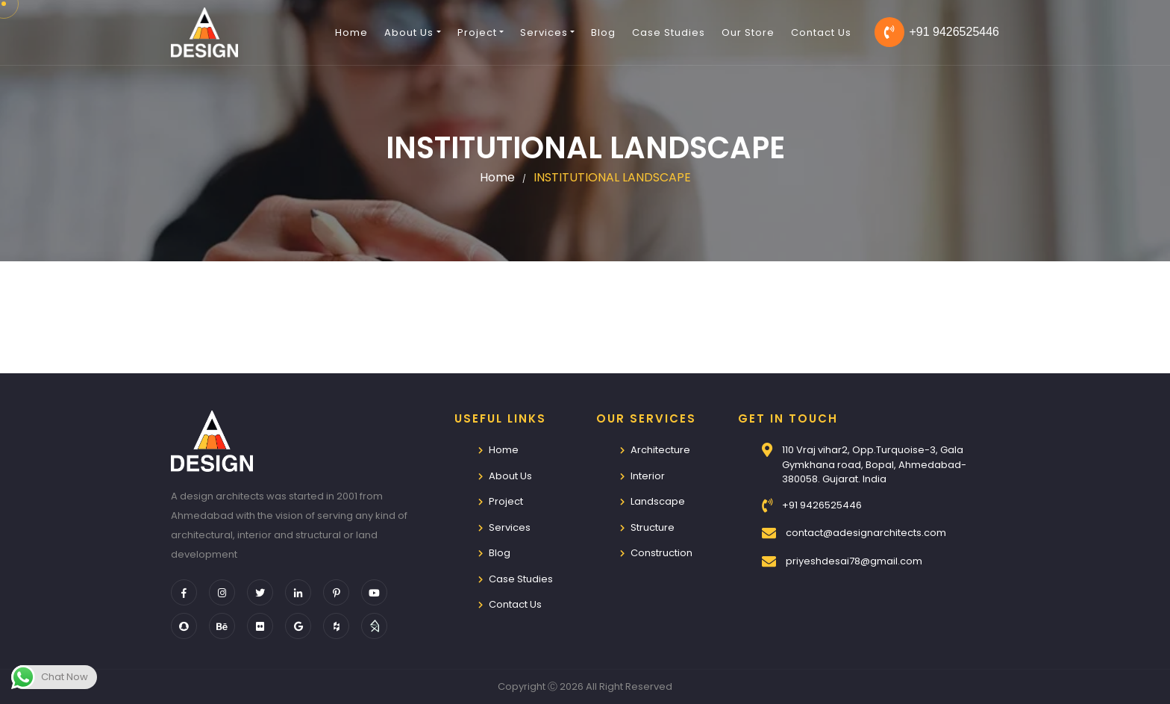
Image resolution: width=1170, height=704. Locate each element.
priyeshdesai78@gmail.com (854, 561)
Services (510, 527)
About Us (510, 476)
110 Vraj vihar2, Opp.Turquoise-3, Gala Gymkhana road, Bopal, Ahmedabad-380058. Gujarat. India (874, 464)
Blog (603, 32)
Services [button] (544, 32)
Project (506, 501)
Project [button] (477, 32)
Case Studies (668, 32)
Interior (648, 476)
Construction (661, 553)
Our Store (748, 32)
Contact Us (821, 32)
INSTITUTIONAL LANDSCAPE (612, 177)
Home (351, 32)
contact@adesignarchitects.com (866, 533)
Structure (653, 527)
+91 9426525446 (937, 32)
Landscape (658, 501)
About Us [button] (409, 32)
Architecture (660, 450)
